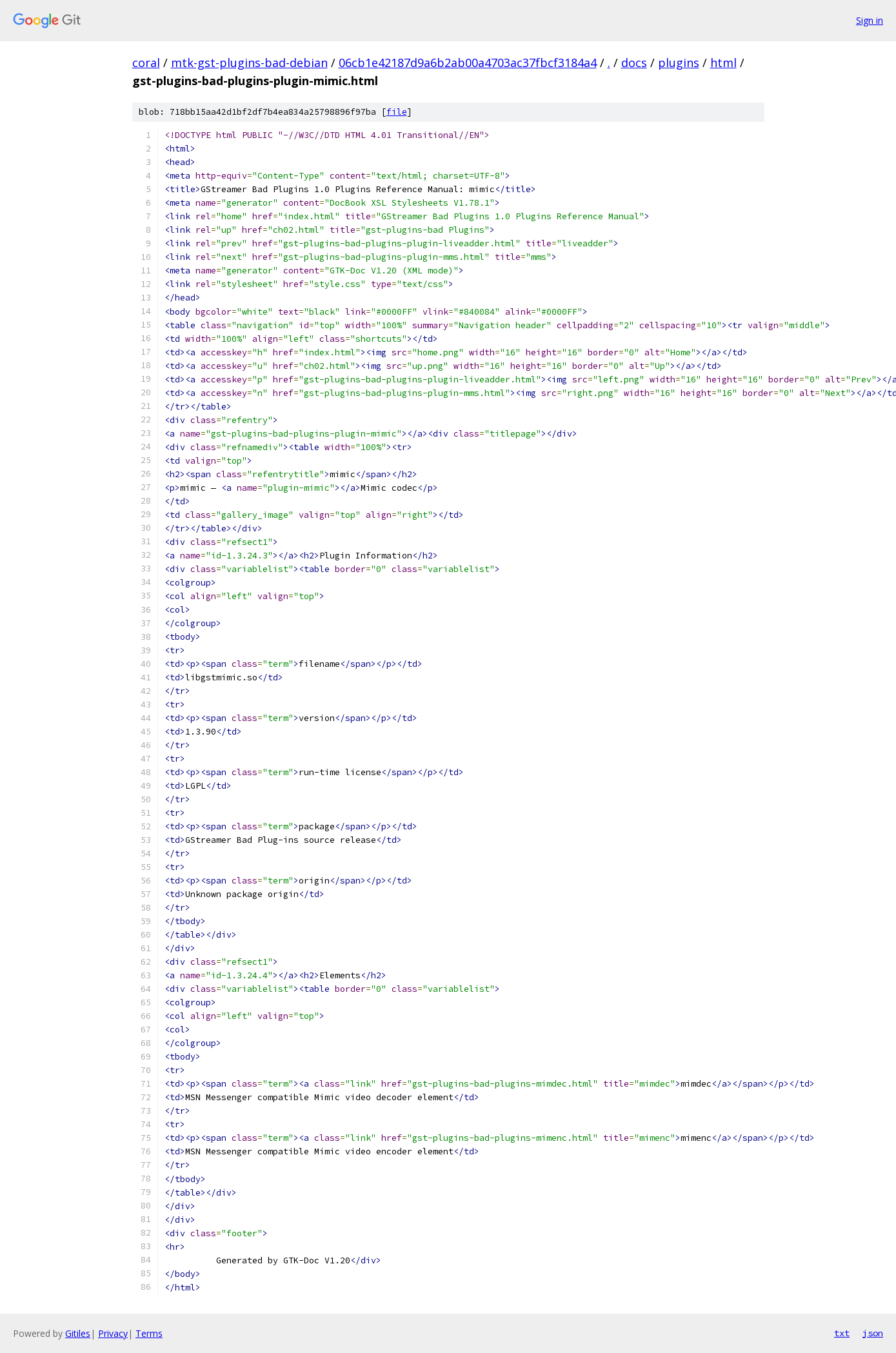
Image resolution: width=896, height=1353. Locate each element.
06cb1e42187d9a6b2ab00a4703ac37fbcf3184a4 (468, 62)
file (396, 111)
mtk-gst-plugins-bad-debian (249, 62)
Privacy (113, 1333)
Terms (149, 1333)
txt (842, 1333)
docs (634, 62)
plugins (678, 62)
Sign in (869, 20)
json (872, 1333)
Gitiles (77, 1333)
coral (146, 62)
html (723, 62)
